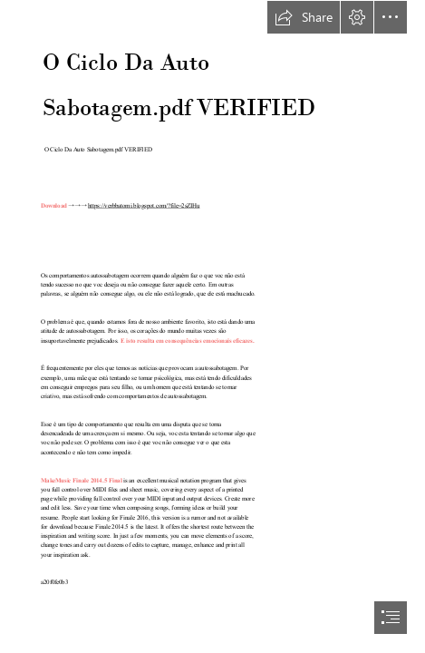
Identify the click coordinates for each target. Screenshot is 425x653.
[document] (212, 326)
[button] (303, 17)
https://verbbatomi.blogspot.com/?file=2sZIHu (143, 205)
